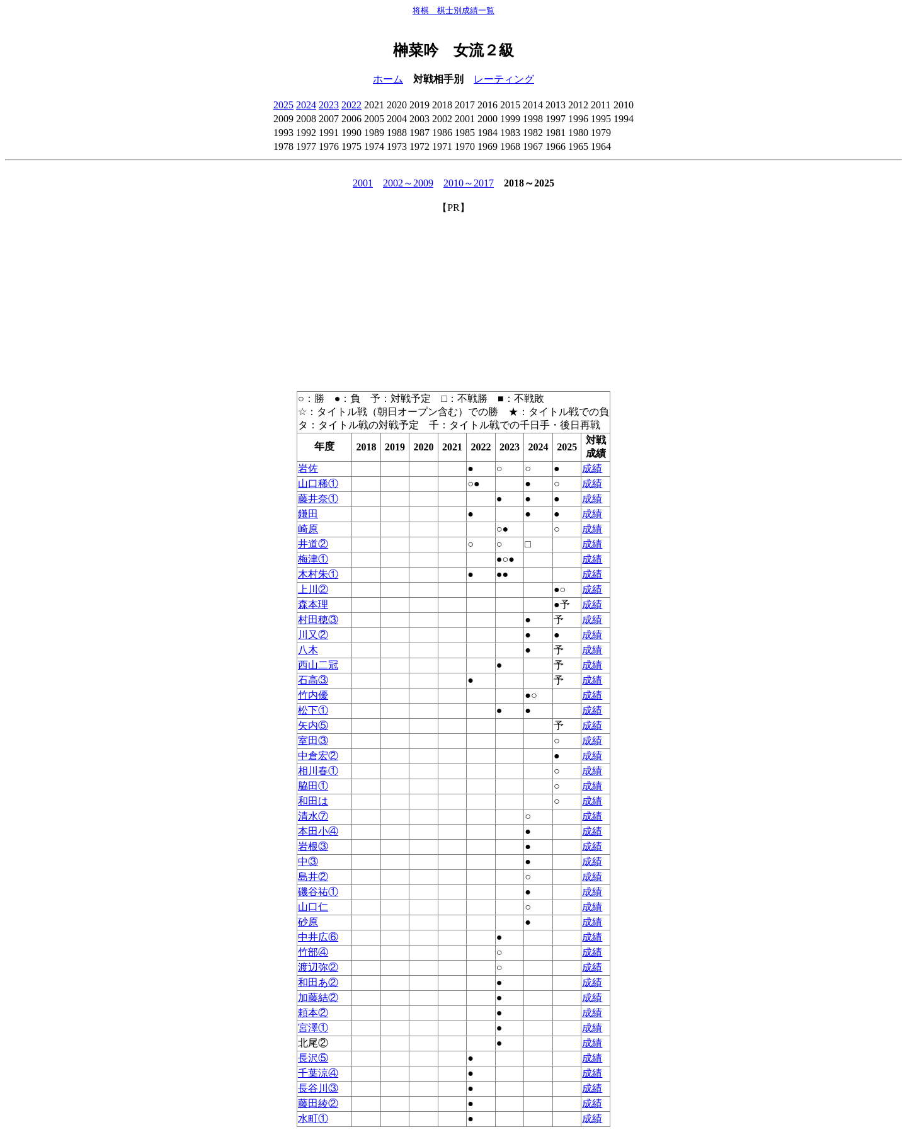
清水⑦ (313, 816)
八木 (308, 649)
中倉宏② (318, 755)
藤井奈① (318, 498)
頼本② (313, 1012)
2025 (283, 105)
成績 (592, 468)
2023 (329, 105)
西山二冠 (318, 665)
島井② (313, 876)
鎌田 (308, 513)
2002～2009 (408, 183)
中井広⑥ (318, 937)
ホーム (388, 79)
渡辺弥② (318, 967)
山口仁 (313, 906)
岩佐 (308, 468)
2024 (306, 105)
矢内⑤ (313, 725)
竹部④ (313, 952)
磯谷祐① (318, 891)
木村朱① (318, 574)
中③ (308, 861)
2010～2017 (468, 183)
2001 (363, 183)
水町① (313, 1118)
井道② (313, 544)
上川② (313, 589)
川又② (313, 634)
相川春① (318, 770)
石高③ (313, 680)
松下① (313, 710)
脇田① (313, 785)
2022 (351, 105)
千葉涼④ (318, 1073)
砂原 (308, 922)
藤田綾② (318, 1103)
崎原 (308, 528)
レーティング (504, 79)
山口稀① (318, 483)
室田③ (313, 740)
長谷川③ (318, 1088)
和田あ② (318, 982)
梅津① (313, 559)
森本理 (313, 604)
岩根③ (313, 846)
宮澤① (313, 1027)
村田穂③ (318, 619)
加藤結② (318, 997)
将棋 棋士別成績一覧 (453, 10)
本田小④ (318, 831)
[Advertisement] (453, 303)
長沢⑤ (313, 1058)
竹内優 (313, 695)
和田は (313, 801)
